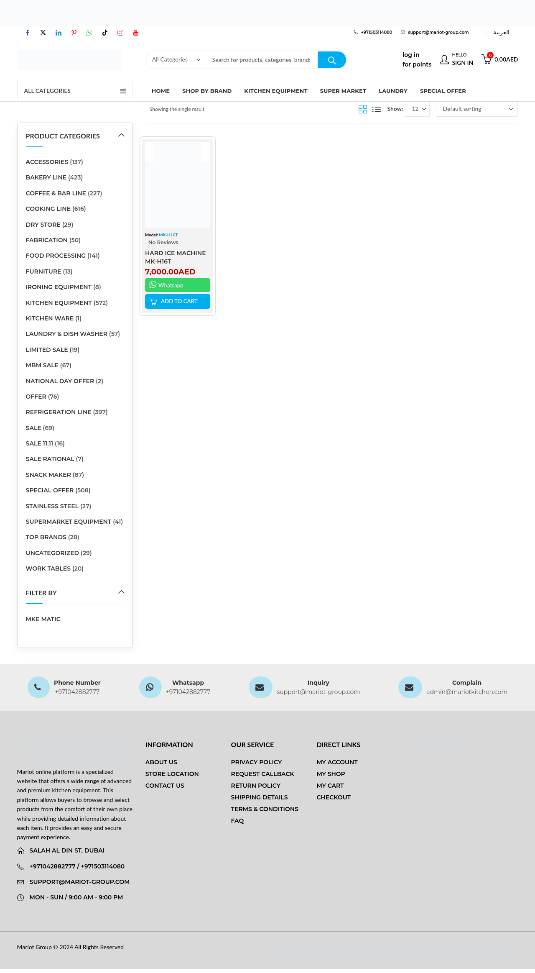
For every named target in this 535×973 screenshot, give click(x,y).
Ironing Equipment (59, 287)
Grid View (363, 109)
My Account (336, 762)
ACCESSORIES (47, 162)
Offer (36, 396)
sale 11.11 (39, 443)
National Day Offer (60, 381)
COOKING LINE (48, 209)
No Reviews (163, 242)
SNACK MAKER (48, 475)
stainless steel (52, 506)
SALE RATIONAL (50, 459)
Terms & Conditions (264, 809)
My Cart (330, 785)
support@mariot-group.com (318, 692)
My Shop (330, 774)
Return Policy (255, 785)
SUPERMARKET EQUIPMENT (69, 521)
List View (376, 109)
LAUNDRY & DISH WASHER (66, 334)
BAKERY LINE (46, 177)
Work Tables (48, 568)
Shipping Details (259, 797)
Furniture (43, 271)
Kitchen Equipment (59, 303)
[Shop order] (477, 109)
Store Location (172, 774)
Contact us (164, 785)
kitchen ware (50, 318)
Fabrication (47, 240)
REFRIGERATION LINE (59, 412)
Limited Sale (47, 349)
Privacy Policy (256, 762)
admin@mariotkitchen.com (466, 692)
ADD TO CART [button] (180, 301)
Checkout (333, 797)
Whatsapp (167, 284)
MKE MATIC (43, 619)
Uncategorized (52, 553)
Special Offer (50, 490)
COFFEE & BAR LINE (56, 193)
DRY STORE (43, 224)
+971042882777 (77, 692)
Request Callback (262, 774)
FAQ (237, 820)
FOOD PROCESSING (56, 255)
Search (332, 59)
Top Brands (46, 537)
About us (161, 762)
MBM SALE (42, 365)
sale (33, 428)
